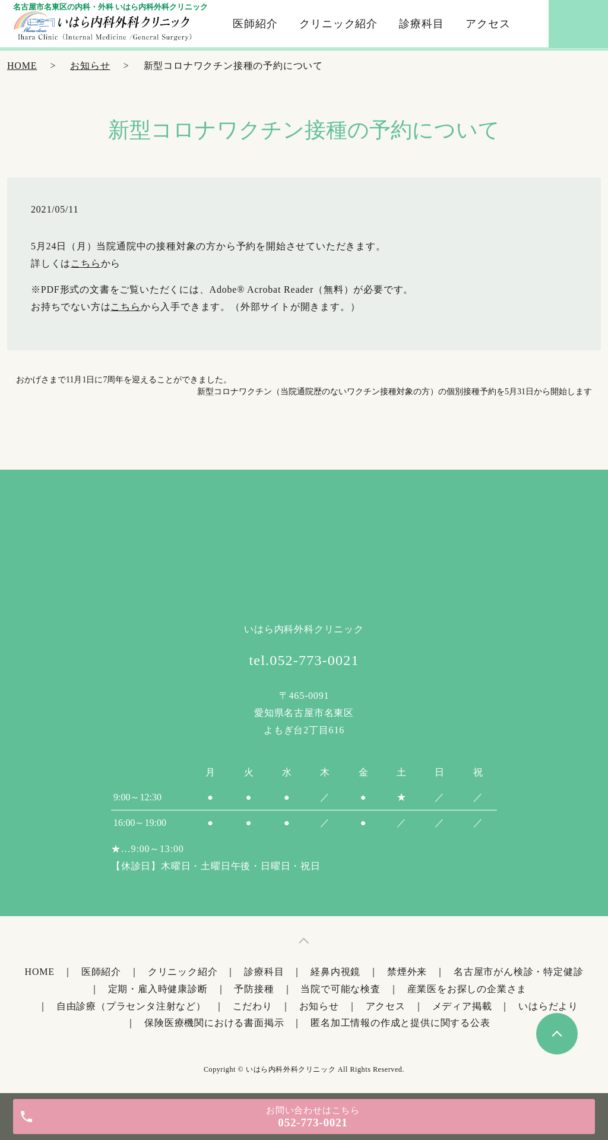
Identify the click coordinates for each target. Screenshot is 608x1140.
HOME (22, 66)
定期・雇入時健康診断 (158, 989)
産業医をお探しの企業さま (467, 989)
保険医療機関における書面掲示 (214, 1023)
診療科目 (421, 24)
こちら (85, 263)
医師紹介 (255, 24)
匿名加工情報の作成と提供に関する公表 (400, 1023)
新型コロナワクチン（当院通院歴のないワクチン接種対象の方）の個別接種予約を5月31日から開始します (394, 391)
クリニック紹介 (338, 24)
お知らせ (90, 66)
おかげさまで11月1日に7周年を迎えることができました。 (124, 379)
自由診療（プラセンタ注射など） (131, 1006)
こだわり (253, 1006)
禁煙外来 (407, 972)
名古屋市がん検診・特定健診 (518, 972)
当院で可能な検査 (340, 989)
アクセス (488, 24)
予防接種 (254, 989)
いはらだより (548, 1006)
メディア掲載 (462, 1006)
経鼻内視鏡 (335, 972)
